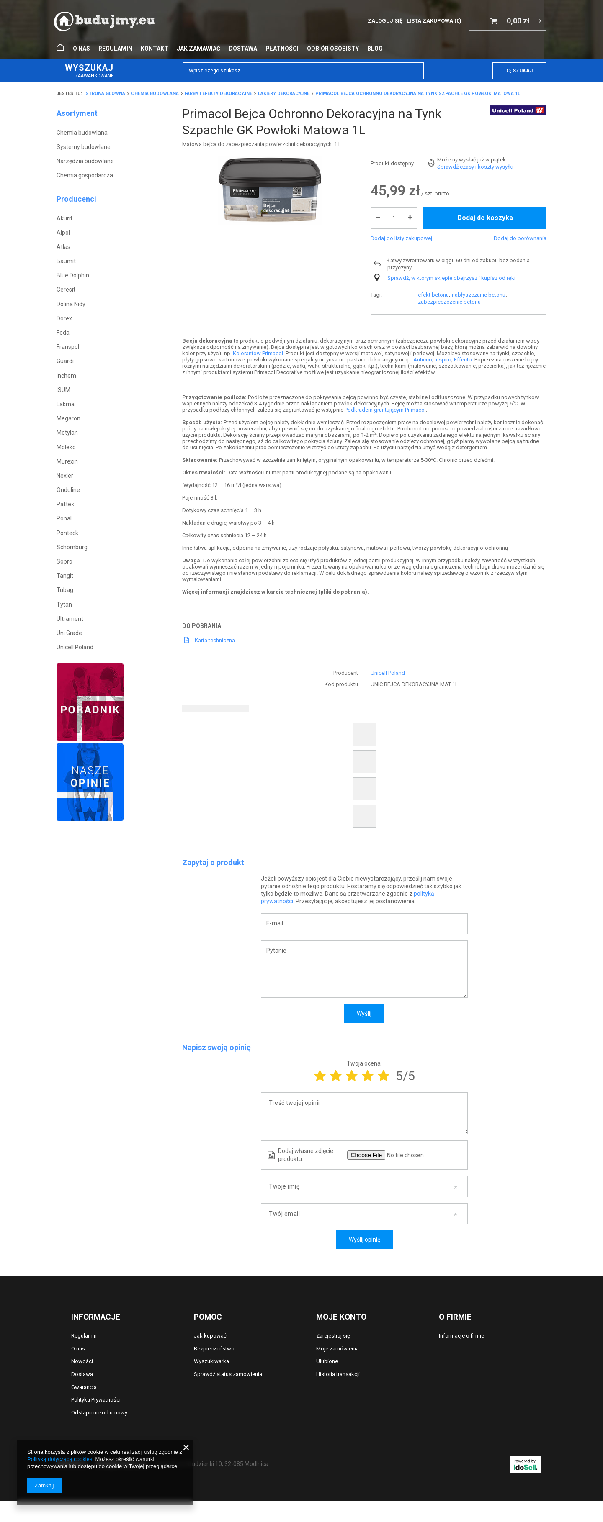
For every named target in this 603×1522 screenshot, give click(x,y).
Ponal (64, 518)
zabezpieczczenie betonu (449, 167)
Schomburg (72, 547)
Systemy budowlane (84, 146)
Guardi (65, 361)
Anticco (422, 359)
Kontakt (154, 48)
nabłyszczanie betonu (478, 159)
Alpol (63, 232)
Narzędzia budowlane (85, 161)
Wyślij (364, 1013)
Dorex (64, 318)
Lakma (66, 404)
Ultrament (70, 618)
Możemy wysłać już (460, 191)
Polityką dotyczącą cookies (59, 1459)
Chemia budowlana (155, 93)
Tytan (64, 604)
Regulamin (115, 48)
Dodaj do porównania (520, 269)
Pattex (65, 504)
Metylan (67, 432)
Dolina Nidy (71, 304)
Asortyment (77, 113)
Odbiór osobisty (333, 48)
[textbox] (303, 70)
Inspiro (443, 359)
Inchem (66, 375)
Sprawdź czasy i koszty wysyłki (475, 198)
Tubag (65, 590)
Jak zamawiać (198, 48)
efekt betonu (433, 159)
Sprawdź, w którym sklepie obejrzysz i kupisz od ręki (451, 309)
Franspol (68, 346)
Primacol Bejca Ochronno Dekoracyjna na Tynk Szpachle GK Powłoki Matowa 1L (417, 93)
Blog (375, 48)
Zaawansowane (94, 76)
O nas (81, 48)
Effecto (463, 359)
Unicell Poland (75, 647)
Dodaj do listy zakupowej (401, 269)
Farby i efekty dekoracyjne (218, 93)
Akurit (64, 218)
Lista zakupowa (434, 21)
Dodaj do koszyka (485, 249)
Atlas (63, 246)
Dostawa (243, 48)
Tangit (65, 575)
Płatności (282, 48)
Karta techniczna (215, 640)
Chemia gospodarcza (85, 175)
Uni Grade (69, 633)
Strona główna (105, 93)
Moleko (66, 447)
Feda (63, 332)
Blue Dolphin (73, 275)
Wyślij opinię (364, 1239)
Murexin (67, 461)
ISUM (63, 390)
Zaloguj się (385, 21)
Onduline (68, 490)
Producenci (76, 199)
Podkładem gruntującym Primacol (385, 410)
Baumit (66, 261)
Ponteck (67, 533)
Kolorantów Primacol (258, 353)
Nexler (65, 475)
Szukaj (520, 71)
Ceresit (66, 289)
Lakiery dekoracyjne (283, 93)
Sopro (64, 561)
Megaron (68, 418)
